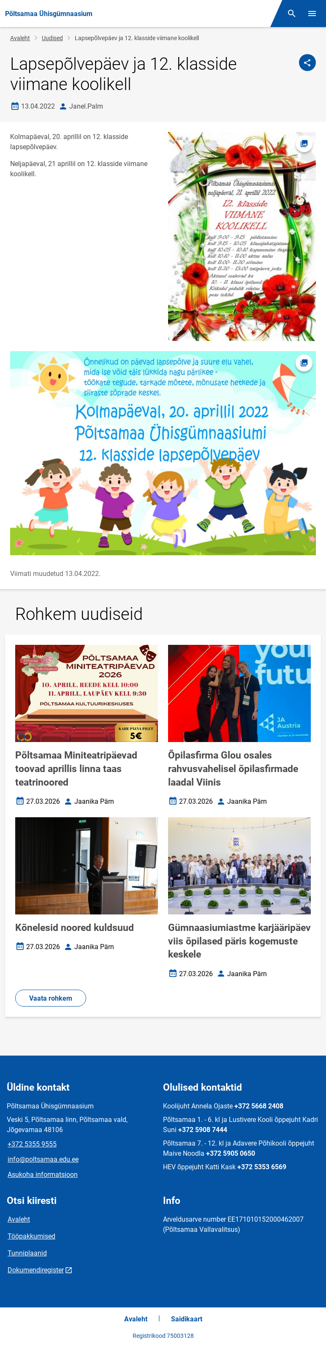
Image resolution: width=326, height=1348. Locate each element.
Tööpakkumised (31, 1236)
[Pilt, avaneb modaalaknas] (163, 453)
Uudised (52, 38)
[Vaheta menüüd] (312, 13)
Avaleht (20, 38)
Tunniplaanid (27, 1253)
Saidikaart (186, 1319)
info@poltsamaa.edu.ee (43, 1159)
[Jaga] (307, 62)
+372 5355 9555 (32, 1144)
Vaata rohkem (50, 998)
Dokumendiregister (36, 1270)
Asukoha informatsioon (43, 1175)
